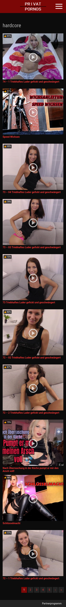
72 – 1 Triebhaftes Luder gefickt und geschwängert (31, 578)
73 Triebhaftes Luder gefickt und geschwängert (29, 302)
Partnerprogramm (52, 603)
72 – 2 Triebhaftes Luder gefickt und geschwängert (31, 412)
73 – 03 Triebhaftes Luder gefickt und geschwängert (32, 247)
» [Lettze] (61, 589)
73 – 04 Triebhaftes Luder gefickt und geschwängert (32, 192)
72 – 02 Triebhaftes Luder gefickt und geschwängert (32, 357)
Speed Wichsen (11, 136)
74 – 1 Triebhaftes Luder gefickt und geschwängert (31, 81)
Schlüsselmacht (11, 523)
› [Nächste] (55, 589)
